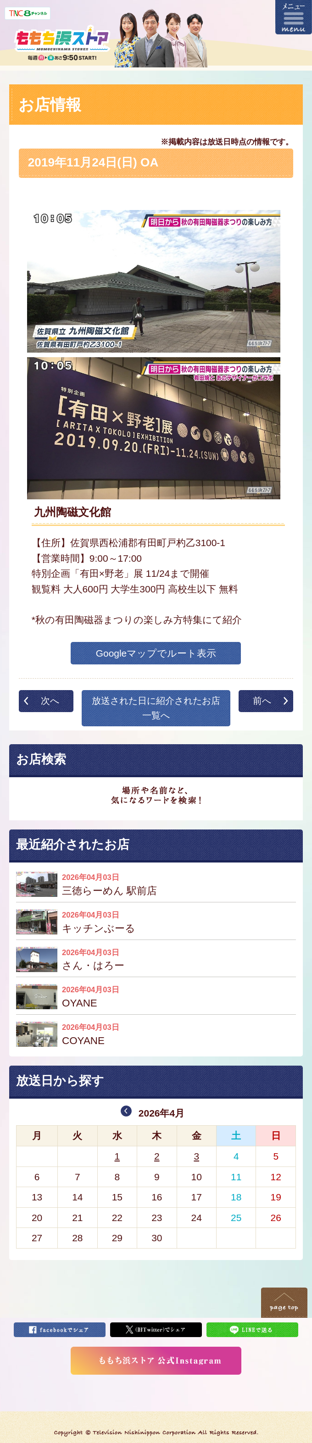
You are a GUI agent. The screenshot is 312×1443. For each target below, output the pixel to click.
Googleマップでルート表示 (156, 653)
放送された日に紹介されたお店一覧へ (156, 708)
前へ (262, 701)
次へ (50, 701)
